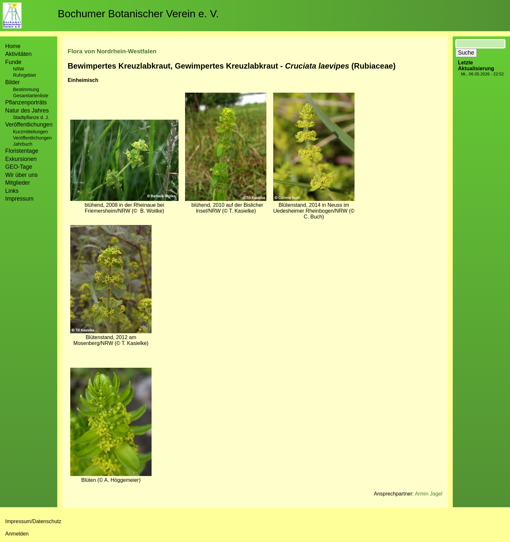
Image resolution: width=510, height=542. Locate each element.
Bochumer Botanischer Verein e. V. (138, 14)
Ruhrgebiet (24, 75)
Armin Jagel (428, 493)
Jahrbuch (22, 144)
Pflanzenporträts (26, 102)
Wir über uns (21, 175)
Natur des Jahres (27, 110)
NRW (18, 69)
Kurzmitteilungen (30, 131)
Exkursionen (21, 159)
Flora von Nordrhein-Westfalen (112, 51)
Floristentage (21, 151)
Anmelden (17, 533)
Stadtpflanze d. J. (31, 117)
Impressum (19, 198)
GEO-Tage (18, 167)
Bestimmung (26, 89)
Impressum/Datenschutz (33, 521)
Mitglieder (17, 182)
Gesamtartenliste (30, 95)
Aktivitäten (18, 54)
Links (12, 191)
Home (12, 46)
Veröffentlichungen (32, 137)
